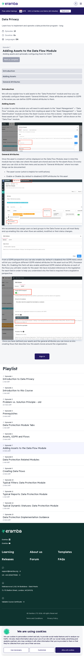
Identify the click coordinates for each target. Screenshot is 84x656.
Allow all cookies (68, 650)
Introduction (9, 71)
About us (36, 552)
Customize (42, 650)
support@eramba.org (10, 571)
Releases (8, 559)
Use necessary (16, 650)
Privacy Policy (52, 618)
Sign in (42, 356)
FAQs (61, 559)
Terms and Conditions (34, 618)
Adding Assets (9, 76)
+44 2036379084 (11, 575)
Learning (8, 552)
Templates (65, 552)
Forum (34, 559)
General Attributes (11, 82)
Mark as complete (11, 60)
